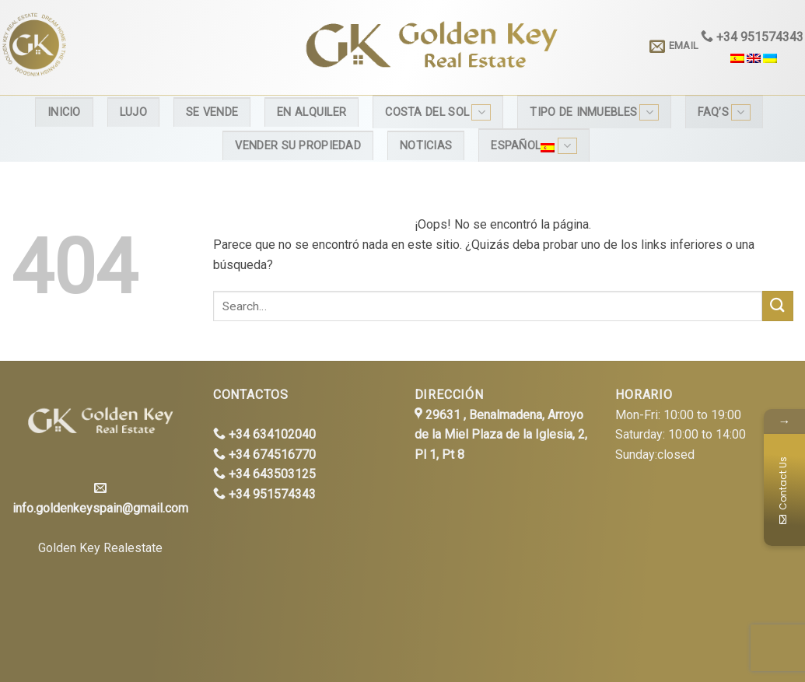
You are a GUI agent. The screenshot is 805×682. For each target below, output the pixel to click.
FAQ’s (724, 112)
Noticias (426, 145)
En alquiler (311, 112)
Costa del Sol (438, 112)
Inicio (64, 112)
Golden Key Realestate (100, 547)
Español (533, 146)
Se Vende (212, 112)
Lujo (133, 112)
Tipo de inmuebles (594, 112)
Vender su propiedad (297, 145)
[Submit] (777, 306)
